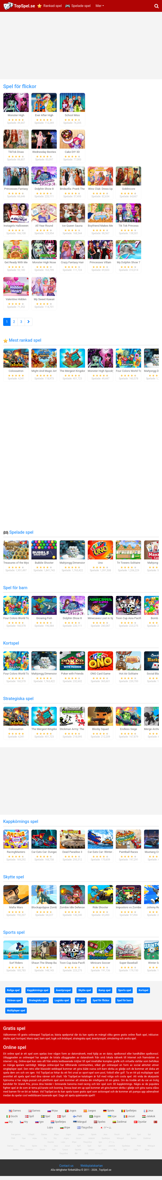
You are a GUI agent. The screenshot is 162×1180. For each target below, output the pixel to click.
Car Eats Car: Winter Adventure (106, 855)
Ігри (112, 1120)
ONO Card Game (100, 677)
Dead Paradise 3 (72, 855)
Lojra (136, 1154)
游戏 (86, 1157)
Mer (98, 6)
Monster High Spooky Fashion (106, 374)
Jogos (71, 1114)
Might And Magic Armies (46, 374)
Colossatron (16, 374)
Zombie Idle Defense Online (76, 911)
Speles (100, 1125)
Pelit (78, 1120)
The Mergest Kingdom (73, 374)
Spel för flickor (101, 1004)
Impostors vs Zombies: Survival (135, 911)
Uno (100, 566)
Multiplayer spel (16, 1014)
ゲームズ (99, 1157)
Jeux (148, 1114)
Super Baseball (128, 966)
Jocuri (129, 1120)
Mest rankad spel (22, 344)
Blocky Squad (100, 732)
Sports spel (14, 936)
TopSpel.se (24, 5)
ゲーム (105, 1131)
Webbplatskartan (91, 1169)
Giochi (12, 1120)
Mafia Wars (16, 911)
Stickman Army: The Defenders (78, 732)
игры (34, 1142)
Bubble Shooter (44, 566)
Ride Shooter (100, 911)
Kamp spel (105, 994)
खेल (76, 1157)
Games (15, 1114)
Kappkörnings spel (20, 825)
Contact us (66, 1169)
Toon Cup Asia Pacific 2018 (132, 622)
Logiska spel (62, 1004)
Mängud (80, 1125)
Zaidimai (120, 1125)
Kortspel (11, 646)
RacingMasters (16, 855)
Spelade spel (81, 6)
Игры (52, 1114)
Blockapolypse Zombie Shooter (50, 911)
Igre (39, 1125)
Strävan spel (14, 1004)
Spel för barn (15, 591)
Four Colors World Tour (130, 374)
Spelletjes (129, 1114)
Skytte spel (13, 880)
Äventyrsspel (63, 994)
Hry (24, 1125)
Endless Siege (128, 732)
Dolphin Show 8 (72, 622)
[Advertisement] (81, 45)
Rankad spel (52, 6)
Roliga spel (13, 994)
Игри (65, 1131)
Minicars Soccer (100, 966)
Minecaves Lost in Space (103, 622)
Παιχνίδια (85, 1131)
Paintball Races (128, 855)
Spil (61, 1120)
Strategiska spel (18, 702)
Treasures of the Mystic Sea (20, 566)
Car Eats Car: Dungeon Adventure (51, 855)
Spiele (109, 1114)
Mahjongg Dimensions (73, 566)
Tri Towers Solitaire (128, 566)
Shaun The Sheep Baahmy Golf (50, 966)
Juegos (90, 1114)
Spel (46, 1120)
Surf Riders (16, 966)
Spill (30, 1120)
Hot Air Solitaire (128, 677)
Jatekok (148, 1120)
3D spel (81, 1004)
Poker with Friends (72, 677)
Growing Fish (44, 622)
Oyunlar (140, 1125)
